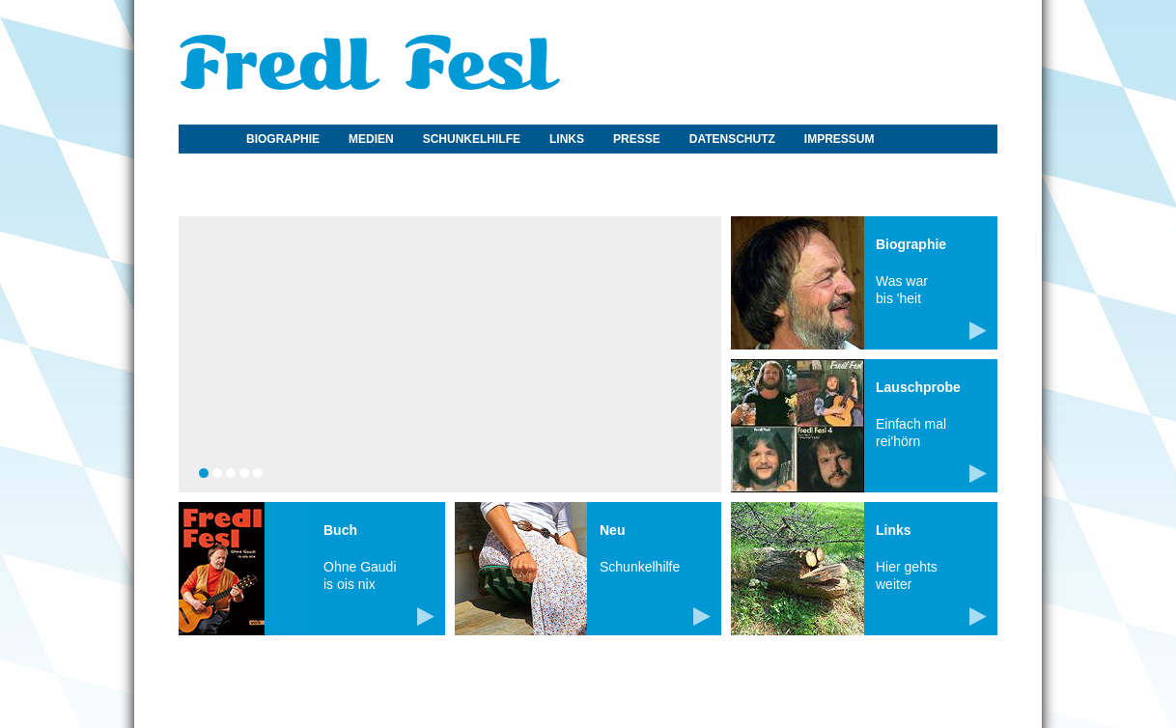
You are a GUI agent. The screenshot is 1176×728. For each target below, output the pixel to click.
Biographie (283, 139)
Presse (636, 139)
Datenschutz (732, 139)
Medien (371, 139)
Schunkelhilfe (471, 139)
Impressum (839, 139)
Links (566, 139)
